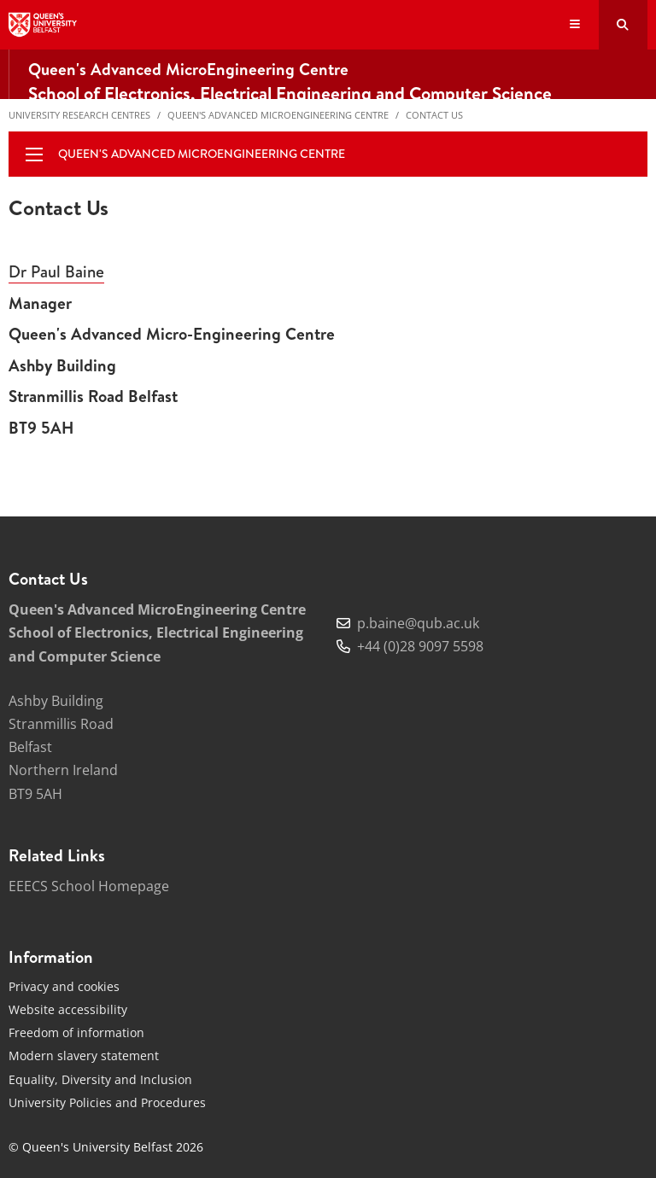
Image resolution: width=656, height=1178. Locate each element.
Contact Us (434, 114)
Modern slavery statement (84, 1055)
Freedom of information (76, 1032)
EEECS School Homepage (89, 886)
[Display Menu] (575, 25)
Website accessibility (68, 1009)
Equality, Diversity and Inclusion (100, 1079)
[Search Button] (623, 25)
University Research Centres (79, 114)
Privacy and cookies (64, 986)
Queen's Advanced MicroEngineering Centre (278, 114)
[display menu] (34, 154)
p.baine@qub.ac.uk (418, 623)
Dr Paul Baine (56, 271)
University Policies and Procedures (107, 1102)
